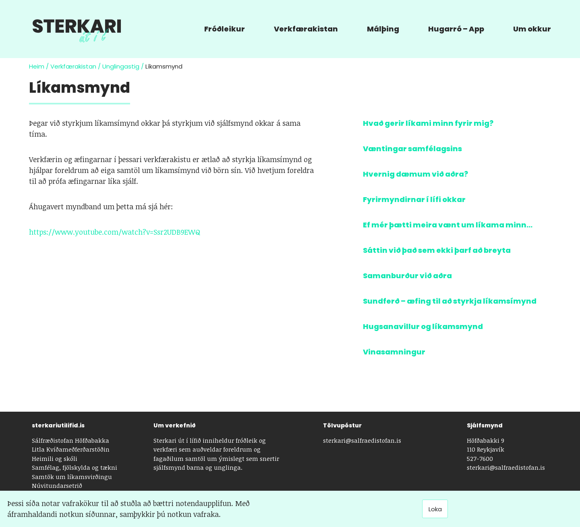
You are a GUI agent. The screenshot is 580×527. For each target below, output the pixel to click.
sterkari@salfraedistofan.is (362, 440)
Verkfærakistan (73, 66)
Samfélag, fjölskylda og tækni (74, 467)
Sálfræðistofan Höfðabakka (70, 440)
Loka (435, 509)
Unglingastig (120, 66)
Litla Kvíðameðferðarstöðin (71, 449)
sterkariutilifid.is (58, 425)
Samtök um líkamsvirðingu (72, 477)
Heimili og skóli (54, 458)
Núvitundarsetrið (57, 485)
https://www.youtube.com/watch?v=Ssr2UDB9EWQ (115, 232)
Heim (36, 66)
